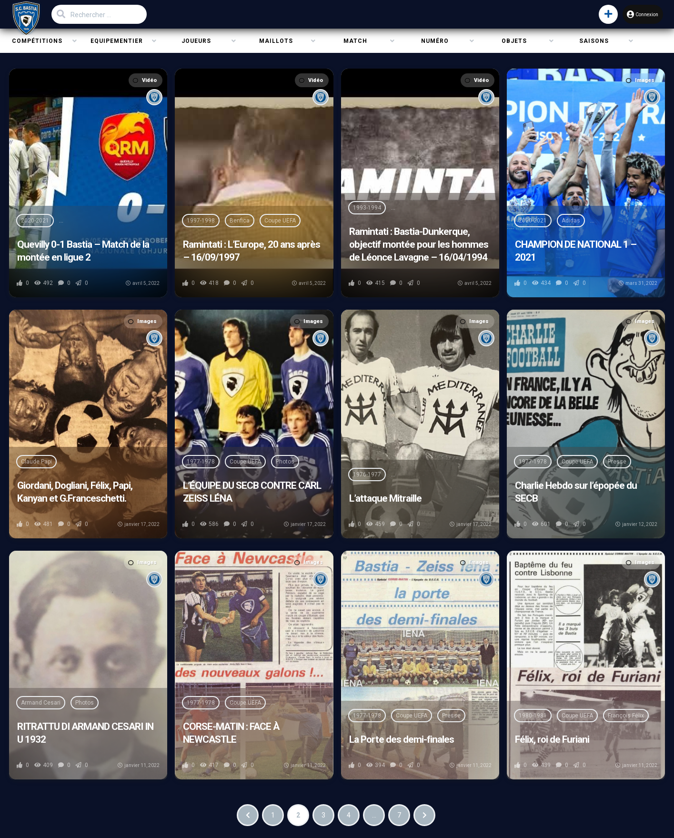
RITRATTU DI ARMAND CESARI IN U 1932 (85, 733)
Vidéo (145, 80)
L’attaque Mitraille (385, 498)
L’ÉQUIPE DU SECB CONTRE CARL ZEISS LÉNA (252, 492)
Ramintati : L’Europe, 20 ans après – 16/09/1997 (251, 251)
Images (640, 80)
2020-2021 (35, 220)
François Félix (626, 715)
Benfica (240, 220)
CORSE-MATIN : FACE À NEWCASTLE (231, 733)
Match (355, 41)
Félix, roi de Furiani (552, 739)
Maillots (276, 41)
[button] (599, 14)
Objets (514, 41)
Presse (617, 461)
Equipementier (117, 41)
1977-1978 (201, 461)
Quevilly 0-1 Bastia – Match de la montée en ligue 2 (83, 251)
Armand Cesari (40, 702)
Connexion (637, 14)
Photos (285, 461)
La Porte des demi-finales (401, 739)
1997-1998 (201, 220)
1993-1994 (367, 207)
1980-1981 (533, 715)
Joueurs (196, 41)
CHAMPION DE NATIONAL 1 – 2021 (575, 251)
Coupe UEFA (280, 220)
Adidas (571, 220)
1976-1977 (367, 474)
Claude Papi (36, 461)
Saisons (594, 41)
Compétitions (37, 41)
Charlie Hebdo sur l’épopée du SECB (576, 492)
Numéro (435, 41)
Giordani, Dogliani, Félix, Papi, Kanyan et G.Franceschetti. (74, 492)
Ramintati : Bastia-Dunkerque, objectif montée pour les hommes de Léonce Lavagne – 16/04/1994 (418, 244)
